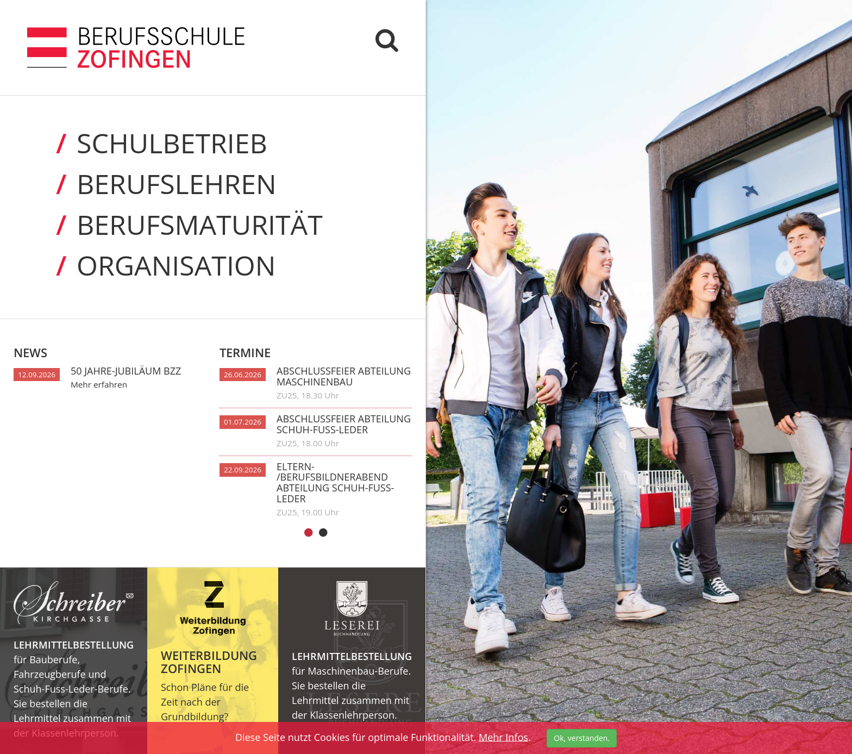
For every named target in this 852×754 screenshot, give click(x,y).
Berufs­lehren (152, 184)
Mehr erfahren (99, 384)
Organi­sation (151, 265)
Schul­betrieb (147, 143)
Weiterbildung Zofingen (209, 661)
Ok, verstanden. (582, 738)
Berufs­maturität (175, 224)
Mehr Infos (503, 736)
